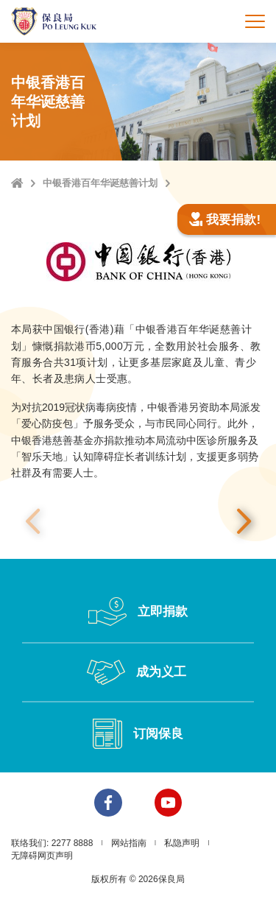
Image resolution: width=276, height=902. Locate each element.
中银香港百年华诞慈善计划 (100, 182)
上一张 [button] (32, 522)
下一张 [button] (243, 522)
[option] (138, 521)
